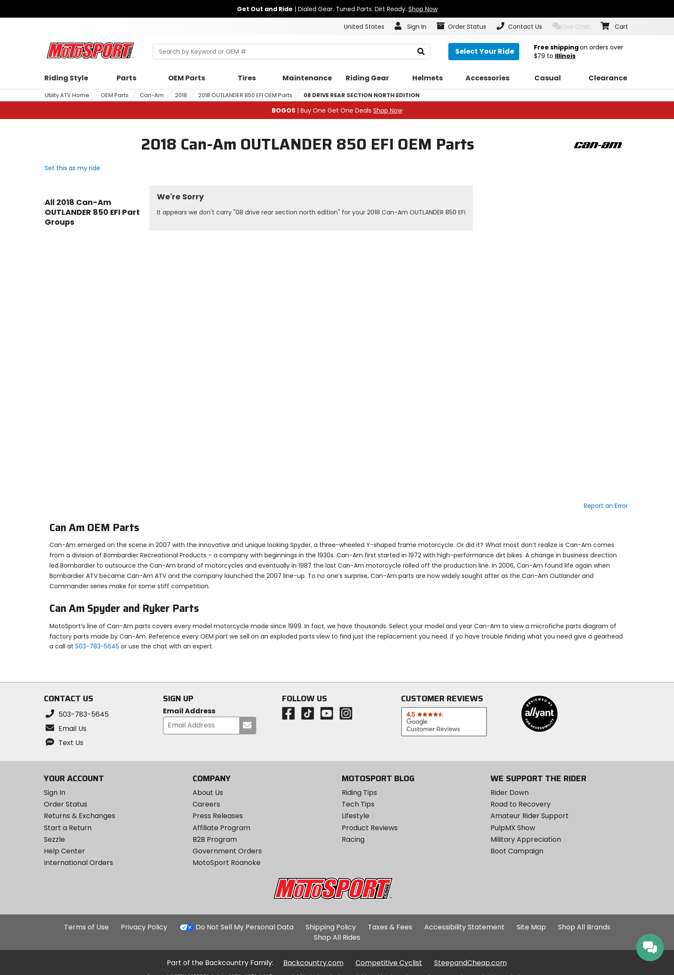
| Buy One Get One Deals (337, 110)
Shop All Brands (584, 927)
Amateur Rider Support (529, 816)
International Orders (78, 863)
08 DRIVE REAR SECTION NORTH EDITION (361, 95)
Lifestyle (355, 816)
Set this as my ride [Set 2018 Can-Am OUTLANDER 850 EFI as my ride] (72, 168)
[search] (421, 52)
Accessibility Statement (464, 927)
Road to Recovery (520, 804)
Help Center (64, 851)
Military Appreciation (525, 839)
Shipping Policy (331, 927)
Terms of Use (86, 927)
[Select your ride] (483, 51)
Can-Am (152, 95)
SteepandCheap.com (470, 963)
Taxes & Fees (390, 927)
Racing (353, 839)
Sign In (54, 793)
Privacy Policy (144, 927)
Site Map (531, 927)
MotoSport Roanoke (226, 863)
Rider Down (509, 793)
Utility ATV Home (67, 95)
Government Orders (227, 851)
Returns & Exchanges (79, 816)
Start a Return (68, 828)
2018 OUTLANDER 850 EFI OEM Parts (245, 95)
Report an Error (606, 505)
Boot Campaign (516, 851)
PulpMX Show (512, 828)
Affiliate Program (221, 828)
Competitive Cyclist (388, 963)
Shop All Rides (337, 937)
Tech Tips (358, 804)
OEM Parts (115, 95)
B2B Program (215, 839)
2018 (181, 95)
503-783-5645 (97, 646)
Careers (206, 804)
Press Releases (218, 816)
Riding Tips (359, 793)
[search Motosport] (291, 51)
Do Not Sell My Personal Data (245, 927)
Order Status (65, 804)
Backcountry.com (313, 963)
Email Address (189, 711)
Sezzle (54, 839)
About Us (208, 793)
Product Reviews (370, 828)
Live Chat (571, 26)
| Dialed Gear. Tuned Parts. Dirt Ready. (337, 9)
